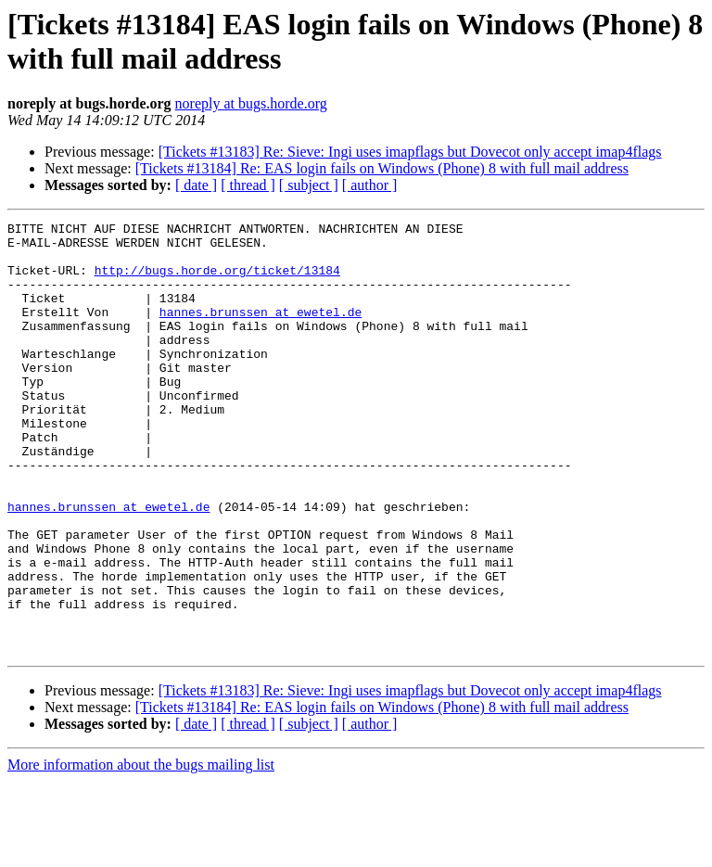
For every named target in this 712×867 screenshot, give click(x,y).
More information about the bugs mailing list (140, 851)
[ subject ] (308, 185)
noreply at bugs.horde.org (251, 103)
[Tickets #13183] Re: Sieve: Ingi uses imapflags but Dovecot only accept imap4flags (410, 151)
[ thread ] (248, 185)
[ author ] (370, 185)
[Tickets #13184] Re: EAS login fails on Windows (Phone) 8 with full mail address (382, 168)
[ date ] (196, 185)
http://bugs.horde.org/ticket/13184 (217, 281)
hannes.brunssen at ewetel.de (260, 331)
